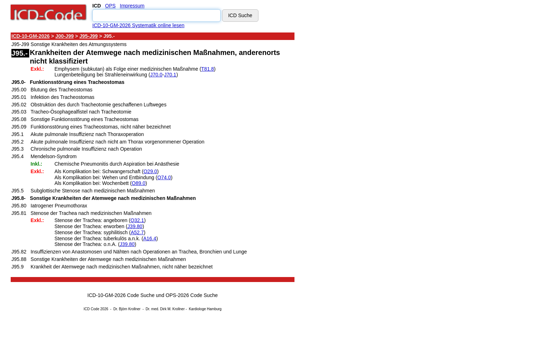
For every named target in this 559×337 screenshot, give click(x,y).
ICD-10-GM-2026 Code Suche (120, 295)
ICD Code (91, 309)
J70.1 (170, 74)
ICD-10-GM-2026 (30, 36)
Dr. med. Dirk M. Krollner (165, 309)
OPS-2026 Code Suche (192, 295)
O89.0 (138, 183)
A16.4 (150, 238)
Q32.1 (137, 220)
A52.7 (137, 232)
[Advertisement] (358, 139)
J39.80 (134, 226)
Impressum (132, 6)
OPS (110, 6)
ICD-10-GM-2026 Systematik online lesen (138, 25)
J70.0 (156, 74)
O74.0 (164, 177)
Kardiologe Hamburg (205, 309)
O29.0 (150, 171)
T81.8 (207, 69)
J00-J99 (64, 36)
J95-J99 (89, 36)
